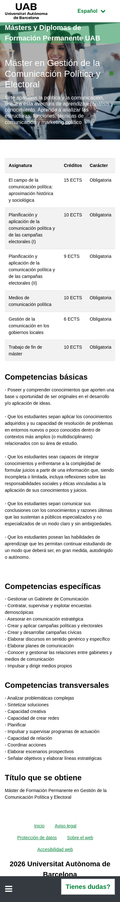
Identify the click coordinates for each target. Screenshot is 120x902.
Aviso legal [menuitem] (65, 825)
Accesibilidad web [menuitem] (55, 849)
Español (96, 10)
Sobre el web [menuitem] (80, 837)
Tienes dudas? (88, 886)
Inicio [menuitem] (39, 825)
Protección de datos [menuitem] (37, 837)
